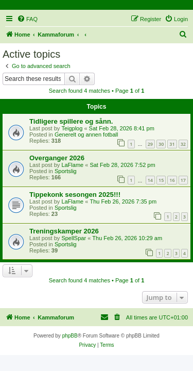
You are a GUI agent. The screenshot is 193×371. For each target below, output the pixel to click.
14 (150, 180)
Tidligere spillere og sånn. (71, 121)
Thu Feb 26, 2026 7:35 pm (123, 201)
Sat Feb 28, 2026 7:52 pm (122, 165)
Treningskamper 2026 (64, 231)
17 (183, 180)
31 (171, 144)
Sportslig (66, 171)
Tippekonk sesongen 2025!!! (74, 194)
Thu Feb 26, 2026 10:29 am (127, 238)
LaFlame (72, 165)
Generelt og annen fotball (86, 134)
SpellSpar (73, 238)
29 (150, 144)
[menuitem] (27, 19)
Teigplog (71, 128)
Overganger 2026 (56, 158)
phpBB (70, 336)
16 (171, 180)
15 (161, 180)
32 (183, 144)
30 (161, 144)
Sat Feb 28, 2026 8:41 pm (121, 128)
